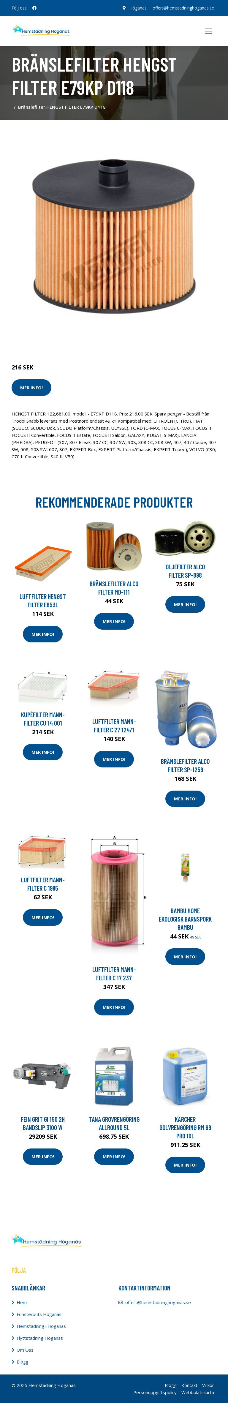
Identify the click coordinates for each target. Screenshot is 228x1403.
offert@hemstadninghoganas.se (183, 8)
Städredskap (51, 342)
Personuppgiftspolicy (155, 1392)
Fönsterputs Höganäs (39, 1314)
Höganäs (138, 8)
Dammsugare (80, 342)
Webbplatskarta (197, 1392)
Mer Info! (31, 388)
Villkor (208, 1385)
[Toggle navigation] (208, 31)
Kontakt (189, 1385)
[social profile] (34, 8)
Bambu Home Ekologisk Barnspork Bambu (185, 919)
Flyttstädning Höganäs (40, 1338)
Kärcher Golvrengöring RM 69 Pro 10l (185, 1127)
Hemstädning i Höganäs (41, 1326)
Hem (22, 1302)
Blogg (22, 1362)
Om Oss (25, 1350)
